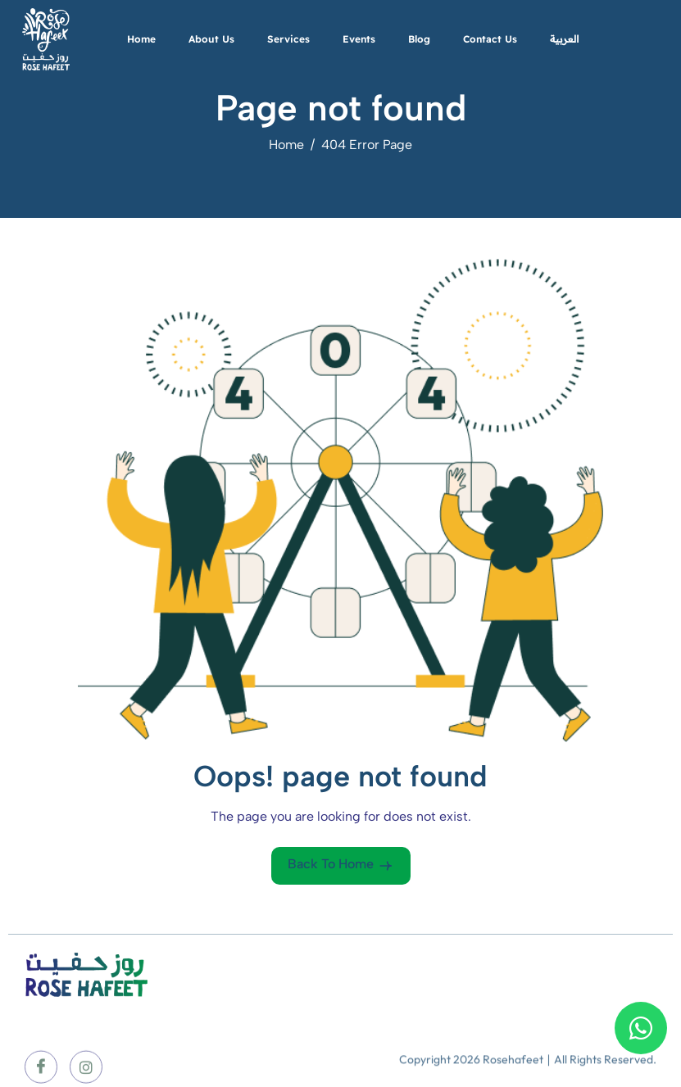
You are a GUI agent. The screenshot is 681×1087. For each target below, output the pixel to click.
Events (359, 39)
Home (141, 39)
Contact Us (490, 39)
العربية (564, 39)
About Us (211, 39)
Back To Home (341, 865)
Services (288, 39)
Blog (419, 39)
